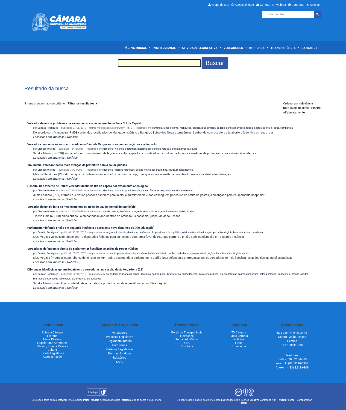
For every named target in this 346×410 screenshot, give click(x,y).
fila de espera (157, 190)
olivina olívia (189, 232)
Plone (158, 399)
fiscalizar (221, 253)
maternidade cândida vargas (153, 148)
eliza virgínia (225, 232)
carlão (245, 253)
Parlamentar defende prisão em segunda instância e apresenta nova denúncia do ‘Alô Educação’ (90, 227)
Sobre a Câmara (52, 332)
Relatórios (119, 357)
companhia (286, 127)
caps (133, 211)
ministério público (208, 274)
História (52, 336)
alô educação (204, 232)
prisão (142, 232)
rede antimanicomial (148, 211)
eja (221, 274)
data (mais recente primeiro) (302, 108)
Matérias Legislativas (120, 349)
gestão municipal (145, 169)
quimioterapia (132, 190)
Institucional (164, 48)
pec (215, 232)
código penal (159, 274)
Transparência (283, 48)
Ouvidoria (187, 346)
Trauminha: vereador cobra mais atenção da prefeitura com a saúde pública (77, 165)
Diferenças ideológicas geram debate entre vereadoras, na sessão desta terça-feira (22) (85, 269)
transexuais (284, 274)
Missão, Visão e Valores (52, 346)
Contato (265, 4)
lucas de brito (171, 127)
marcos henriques (125, 169)
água (276, 127)
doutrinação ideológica (58, 278)
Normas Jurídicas (119, 353)
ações (211, 253)
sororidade (112, 274)
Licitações (187, 336)
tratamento (187, 190)
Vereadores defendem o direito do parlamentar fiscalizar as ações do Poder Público (82, 248)
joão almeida (208, 127)
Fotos (238, 343)
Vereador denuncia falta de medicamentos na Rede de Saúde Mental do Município (81, 206)
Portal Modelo (91, 399)
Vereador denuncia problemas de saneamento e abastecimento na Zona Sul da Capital (84, 123)
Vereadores (233, 48)
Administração (52, 356)
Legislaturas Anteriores (52, 343)
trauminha (161, 169)
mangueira (185, 127)
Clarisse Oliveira (46, 148)
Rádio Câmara (238, 336)
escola (150, 232)
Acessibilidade (244, 4)
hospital (119, 190)
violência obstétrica (125, 148)
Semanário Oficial (186, 339)
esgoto (196, 127)
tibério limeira (186, 211)
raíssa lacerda (254, 127)
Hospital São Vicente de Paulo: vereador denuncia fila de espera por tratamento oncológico (87, 186)
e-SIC (186, 343)
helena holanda (267, 274)
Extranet (309, 48)
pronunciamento (126, 253)
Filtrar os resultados (81, 103)
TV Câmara (239, 332)
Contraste (298, 4)
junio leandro (173, 190)
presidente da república (168, 232)
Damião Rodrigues (48, 127)
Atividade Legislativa (199, 48)
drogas (295, 274)
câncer (145, 190)
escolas (195, 253)
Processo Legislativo (119, 337)
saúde (193, 148)
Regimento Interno (120, 341)
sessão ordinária (146, 253)
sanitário (268, 127)
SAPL (119, 361)
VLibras (281, 4)
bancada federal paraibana (248, 232)
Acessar (315, 4)
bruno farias (174, 274)
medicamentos (184, 169)
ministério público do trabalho (172, 253)
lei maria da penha (129, 274)
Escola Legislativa (52, 353)
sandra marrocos (235, 127)
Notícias (72, 137)
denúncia (157, 127)
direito (203, 253)
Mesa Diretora (52, 339)
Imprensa (257, 48)
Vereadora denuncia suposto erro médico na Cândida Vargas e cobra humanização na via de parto (92, 144)
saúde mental (111, 211)
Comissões (119, 345)
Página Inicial (135, 48)
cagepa (221, 127)
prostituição (230, 274)
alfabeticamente (294, 112)
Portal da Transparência (186, 332)
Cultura (52, 349)
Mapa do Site (220, 4)
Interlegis (126, 399)
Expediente (239, 346)
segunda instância (116, 232)
